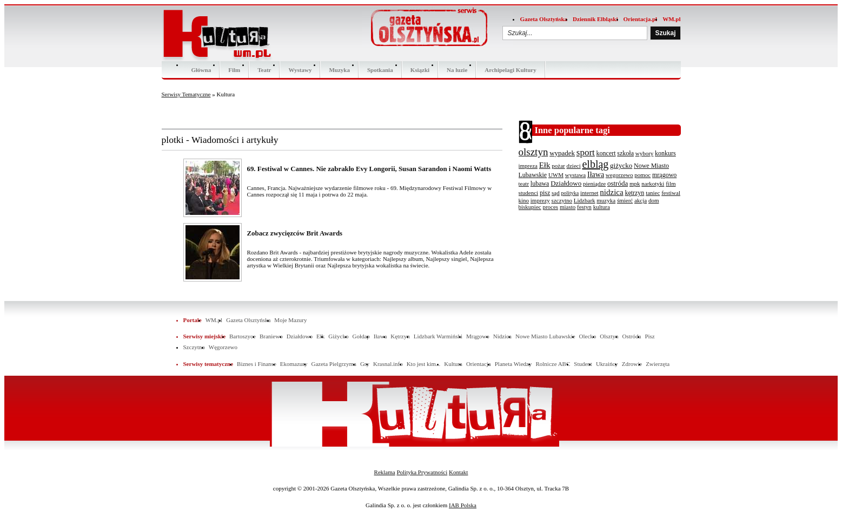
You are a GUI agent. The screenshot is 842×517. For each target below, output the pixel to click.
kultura (601, 207)
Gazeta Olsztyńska (543, 19)
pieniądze (594, 183)
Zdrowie (632, 364)
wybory (644, 153)
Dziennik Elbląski (595, 19)
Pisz (649, 336)
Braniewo (271, 336)
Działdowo (566, 183)
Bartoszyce (242, 336)
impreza (528, 165)
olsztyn (533, 152)
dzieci (573, 165)
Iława (595, 175)
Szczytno (194, 347)
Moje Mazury (290, 320)
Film (234, 70)
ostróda (617, 183)
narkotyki (652, 183)
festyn (584, 207)
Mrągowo (477, 336)
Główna (201, 70)
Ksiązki (419, 70)
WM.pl (671, 19)
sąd (556, 192)
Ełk (545, 165)
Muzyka (339, 70)
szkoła (625, 153)
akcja (640, 200)
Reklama (384, 472)
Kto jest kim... (424, 364)
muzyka (605, 200)
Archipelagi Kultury (510, 70)
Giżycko (338, 336)
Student (583, 364)
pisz (545, 193)
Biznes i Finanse (256, 364)
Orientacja (478, 364)
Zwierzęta (657, 364)
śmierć (625, 200)
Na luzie (457, 70)
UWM (555, 175)
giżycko (621, 165)
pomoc (642, 175)
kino (524, 200)
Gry (364, 364)
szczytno (562, 200)
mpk (634, 183)
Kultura (453, 364)
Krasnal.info (388, 364)
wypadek (562, 153)
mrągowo (664, 175)
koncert (606, 153)
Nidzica (502, 336)
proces (550, 207)
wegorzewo (619, 175)
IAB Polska (462, 505)
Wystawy (299, 70)
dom (653, 200)
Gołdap (360, 336)
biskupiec (530, 207)
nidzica (611, 192)
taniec (653, 192)
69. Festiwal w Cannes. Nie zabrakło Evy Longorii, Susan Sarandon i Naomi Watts (369, 169)
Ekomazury (294, 364)
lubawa (540, 183)
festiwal (670, 192)
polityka (570, 193)
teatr (524, 183)
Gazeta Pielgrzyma (333, 364)
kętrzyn (634, 193)
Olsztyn (609, 336)
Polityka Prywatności (421, 472)
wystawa (575, 175)
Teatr (264, 70)
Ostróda (631, 336)
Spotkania (380, 70)
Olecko (587, 336)
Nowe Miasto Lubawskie (545, 336)
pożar (558, 165)
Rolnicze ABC (552, 364)
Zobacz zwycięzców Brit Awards (295, 233)
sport (585, 152)
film (670, 183)
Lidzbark (584, 200)
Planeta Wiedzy (513, 364)
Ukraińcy (607, 364)
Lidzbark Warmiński (438, 336)
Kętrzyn (399, 336)
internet (589, 192)
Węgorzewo (223, 347)
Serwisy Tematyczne (186, 94)
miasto (567, 207)
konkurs (665, 153)
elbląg (595, 164)
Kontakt (458, 472)
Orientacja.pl (641, 19)
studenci (529, 192)
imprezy (540, 200)
